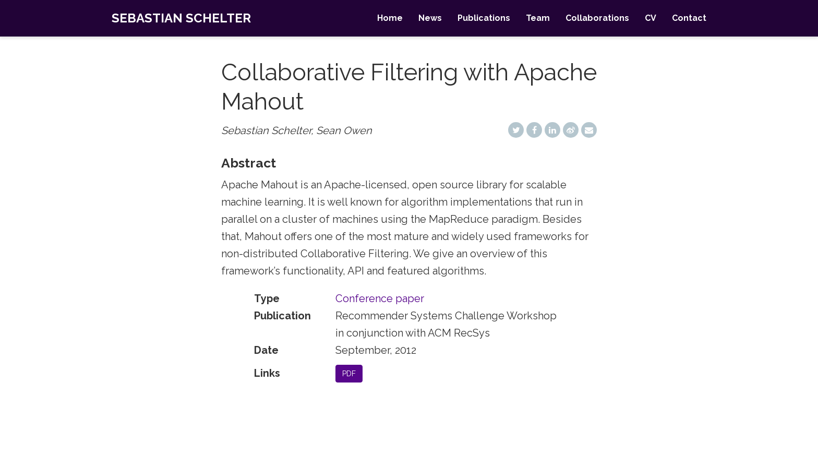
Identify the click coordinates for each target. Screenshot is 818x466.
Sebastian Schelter (181, 18)
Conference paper (379, 298)
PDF (349, 373)
